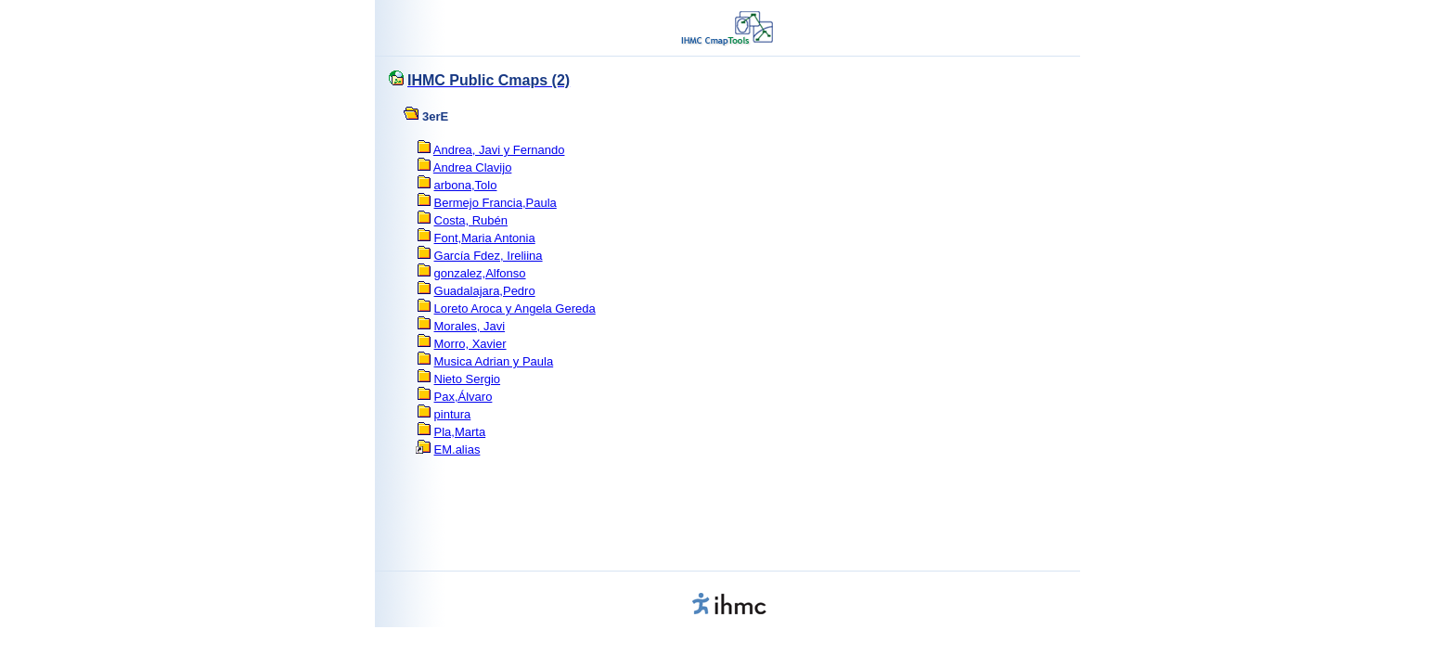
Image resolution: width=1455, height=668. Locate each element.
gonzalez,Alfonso (480, 273)
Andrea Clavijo (472, 167)
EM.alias (457, 449)
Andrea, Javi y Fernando (499, 150)
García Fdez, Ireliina (488, 256)
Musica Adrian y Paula (494, 361)
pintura (452, 414)
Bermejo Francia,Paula (495, 203)
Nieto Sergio (467, 379)
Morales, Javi (470, 326)
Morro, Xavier (470, 344)
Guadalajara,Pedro (484, 291)
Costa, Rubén (471, 220)
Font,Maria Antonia (484, 238)
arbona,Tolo (465, 185)
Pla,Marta (460, 432)
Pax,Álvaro (463, 397)
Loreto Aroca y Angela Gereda (515, 308)
